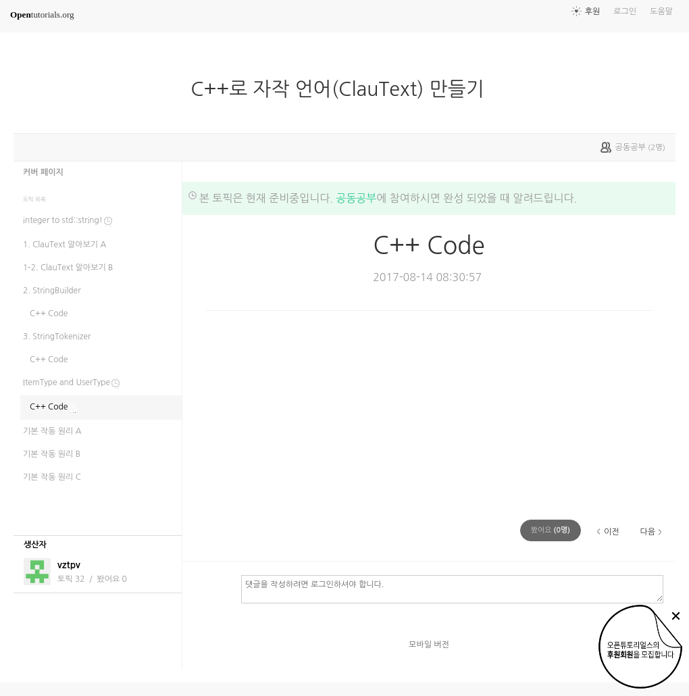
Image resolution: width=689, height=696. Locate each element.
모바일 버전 (429, 645)
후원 (593, 11)
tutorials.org (42, 14)
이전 (611, 532)
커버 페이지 (43, 172)
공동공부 (356, 198)
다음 (647, 532)
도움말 (661, 11)
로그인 (624, 11)
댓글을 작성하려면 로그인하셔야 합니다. (452, 588)
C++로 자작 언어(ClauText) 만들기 (342, 89)
